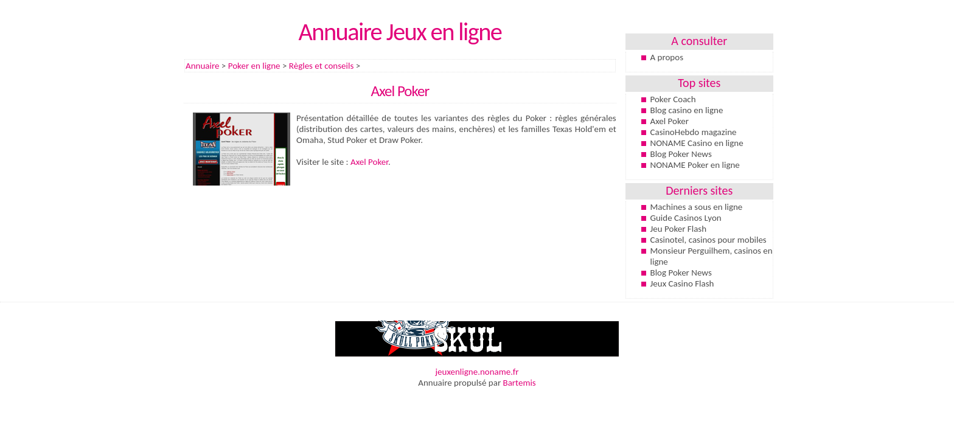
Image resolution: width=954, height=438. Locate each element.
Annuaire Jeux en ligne (399, 31)
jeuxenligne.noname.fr (476, 371)
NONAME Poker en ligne (695, 164)
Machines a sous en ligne (696, 206)
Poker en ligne (254, 65)
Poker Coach (673, 99)
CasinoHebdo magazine (693, 132)
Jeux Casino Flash (682, 283)
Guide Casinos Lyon (686, 217)
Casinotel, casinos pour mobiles (708, 239)
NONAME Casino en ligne (696, 142)
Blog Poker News (681, 153)
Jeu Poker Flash (678, 228)
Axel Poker (369, 161)
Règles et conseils (321, 65)
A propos (667, 57)
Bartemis (519, 382)
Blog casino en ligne (686, 110)
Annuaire (202, 65)
